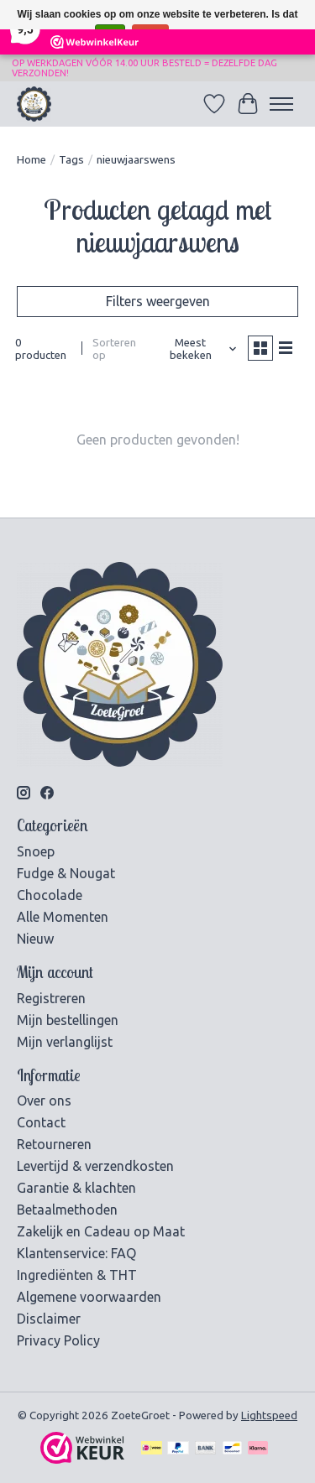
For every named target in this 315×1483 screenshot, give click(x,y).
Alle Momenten (62, 916)
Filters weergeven (158, 301)
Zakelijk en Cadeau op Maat (101, 1231)
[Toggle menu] (281, 104)
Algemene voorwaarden (89, 1296)
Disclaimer (49, 1318)
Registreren (51, 998)
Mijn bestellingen (67, 1020)
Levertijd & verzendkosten (95, 1165)
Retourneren (54, 1144)
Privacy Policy (58, 1340)
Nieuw (35, 938)
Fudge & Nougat (66, 873)
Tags (71, 160)
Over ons (44, 1100)
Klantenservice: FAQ (76, 1253)
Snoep (36, 851)
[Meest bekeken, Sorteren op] (197, 349)
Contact (41, 1122)
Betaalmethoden (67, 1209)
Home (31, 160)
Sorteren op (114, 349)
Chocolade (49, 895)
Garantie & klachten (76, 1187)
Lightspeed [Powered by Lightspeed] (269, 1415)
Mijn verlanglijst (65, 1041)
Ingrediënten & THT (77, 1275)
